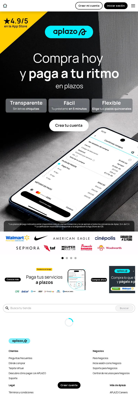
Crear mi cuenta (89, 5)
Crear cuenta (69, 385)
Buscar (124, 308)
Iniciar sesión (116, 5)
